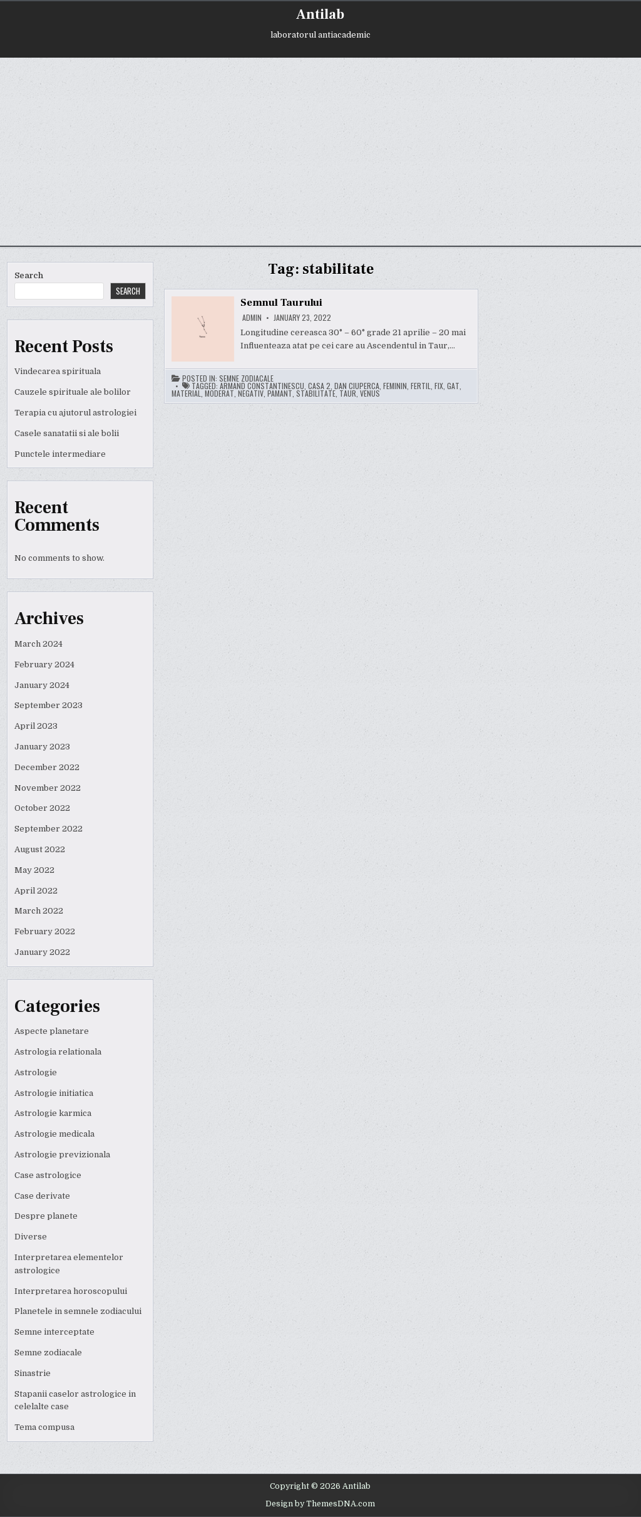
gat (453, 386)
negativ (251, 393)
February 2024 (44, 664)
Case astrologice (47, 1175)
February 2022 (44, 931)
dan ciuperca (356, 386)
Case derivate (42, 1196)
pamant (279, 393)
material (186, 393)
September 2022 (48, 828)
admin (252, 317)
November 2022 (47, 788)
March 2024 (38, 644)
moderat (219, 393)
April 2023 (36, 726)
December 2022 (46, 767)
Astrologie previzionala (62, 1154)
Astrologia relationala (57, 1051)
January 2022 (42, 952)
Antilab (320, 14)
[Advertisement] (320, 151)
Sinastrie (32, 1373)
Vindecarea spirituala (57, 371)
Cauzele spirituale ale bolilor (72, 392)
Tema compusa (44, 1427)
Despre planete (46, 1216)
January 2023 (42, 746)
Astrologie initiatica (53, 1093)
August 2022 (39, 849)
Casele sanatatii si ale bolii (66, 433)
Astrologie (35, 1072)
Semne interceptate (54, 1332)
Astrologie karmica (52, 1113)
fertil (421, 386)
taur (347, 393)
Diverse (30, 1236)
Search (28, 275)
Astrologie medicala (54, 1134)
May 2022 (34, 870)
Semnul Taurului (281, 303)
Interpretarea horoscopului (70, 1291)
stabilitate (316, 393)
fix (438, 386)
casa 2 (319, 386)
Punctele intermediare (60, 454)
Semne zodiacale (48, 1352)
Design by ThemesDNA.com (320, 1503)
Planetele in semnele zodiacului (77, 1311)
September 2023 (48, 705)
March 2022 (38, 910)
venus (370, 393)
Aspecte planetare (51, 1031)
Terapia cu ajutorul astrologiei (75, 412)
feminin (395, 386)
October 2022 (42, 808)
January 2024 (41, 685)
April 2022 (36, 890)
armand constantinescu (262, 386)
